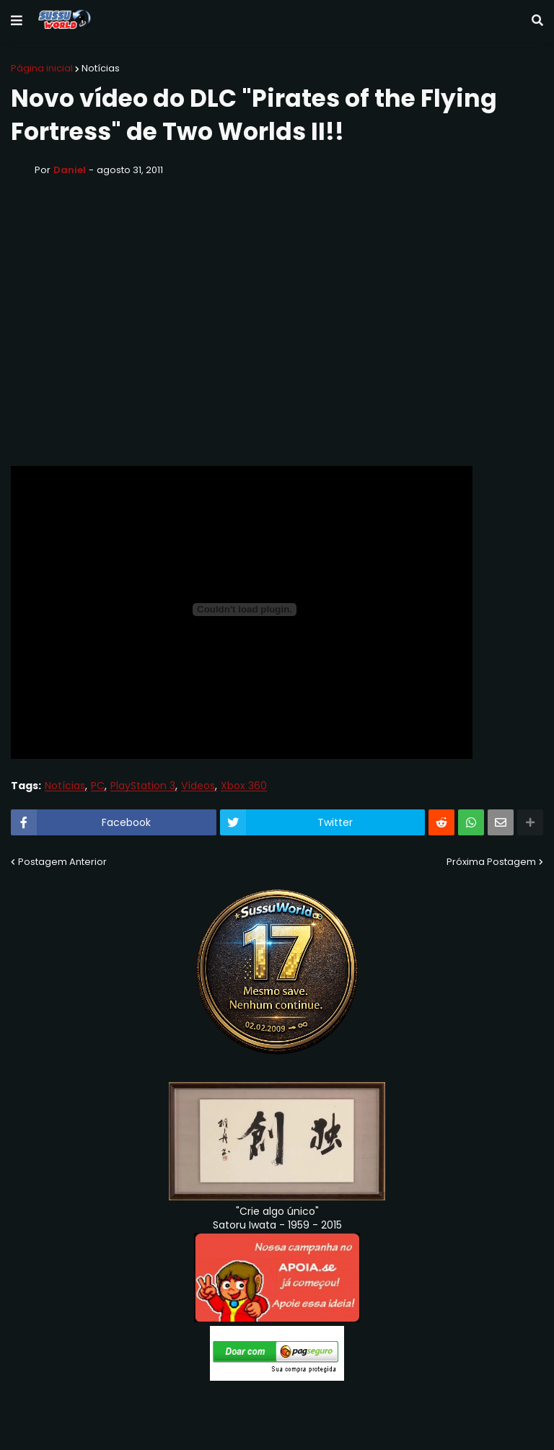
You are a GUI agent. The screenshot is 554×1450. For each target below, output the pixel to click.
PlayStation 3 (142, 786)
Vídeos (198, 786)
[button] (16, 21)
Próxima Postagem (491, 861)
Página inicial (42, 68)
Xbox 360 (244, 786)
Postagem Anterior (62, 861)
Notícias (101, 68)
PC (98, 786)
